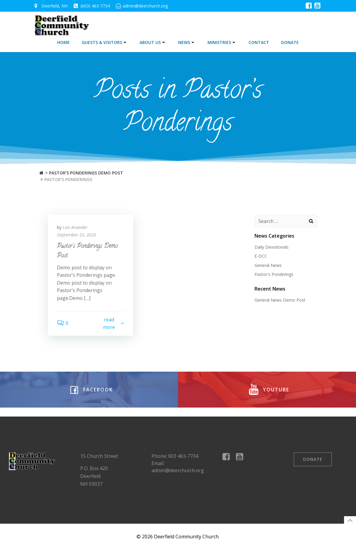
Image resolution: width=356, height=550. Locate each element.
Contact (259, 42)
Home (63, 42)
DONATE (290, 42)
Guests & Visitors (105, 42)
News (187, 42)
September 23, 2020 (76, 235)
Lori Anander (75, 227)
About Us (153, 42)
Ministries (222, 42)
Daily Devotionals (271, 247)
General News (268, 265)
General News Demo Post (279, 300)
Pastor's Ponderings (273, 274)
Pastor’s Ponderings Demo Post (86, 173)
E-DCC (260, 256)
